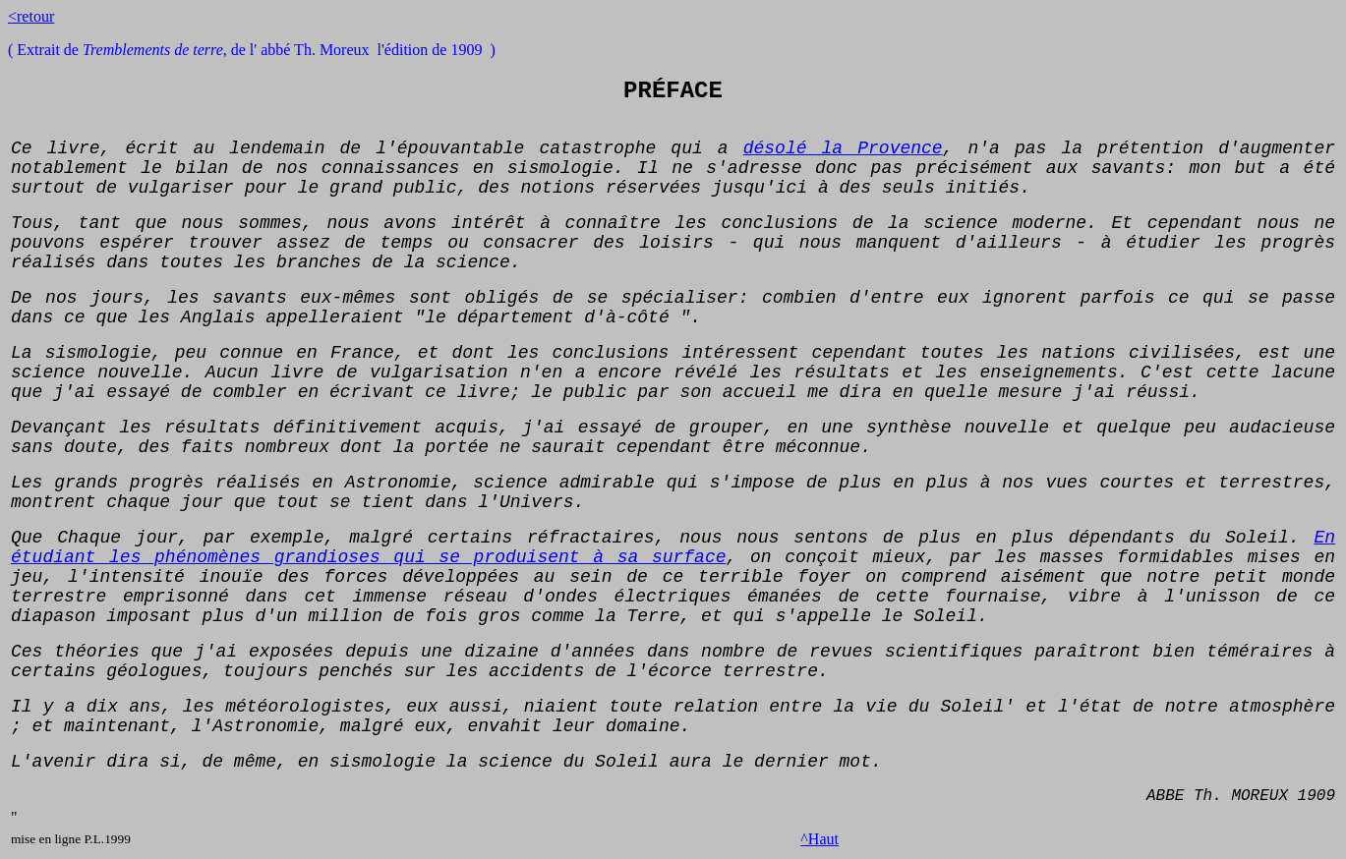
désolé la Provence (843, 148)
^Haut (819, 838)
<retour (31, 16)
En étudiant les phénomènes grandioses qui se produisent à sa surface (673, 547)
